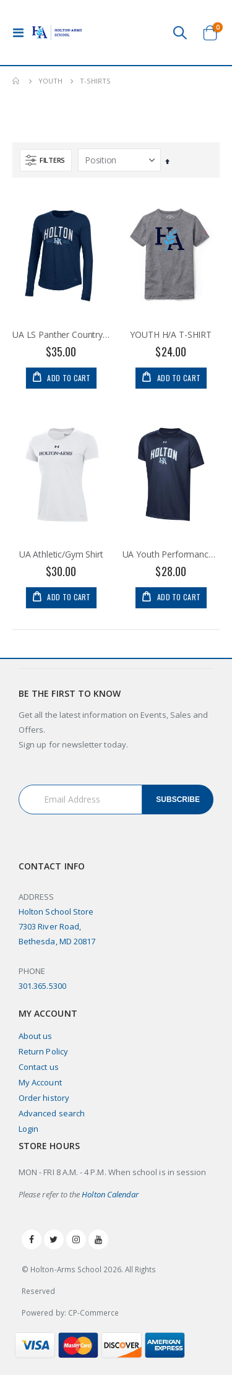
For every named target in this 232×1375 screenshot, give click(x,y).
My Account (40, 1082)
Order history (44, 1097)
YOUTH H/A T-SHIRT (171, 334)
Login (28, 1128)
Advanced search (52, 1113)
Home (16, 81)
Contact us (39, 1066)
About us (36, 1035)
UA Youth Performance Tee (171, 554)
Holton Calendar (110, 1194)
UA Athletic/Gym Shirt (61, 554)
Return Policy (43, 1051)
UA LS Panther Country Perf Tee (61, 334)
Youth (50, 80)
